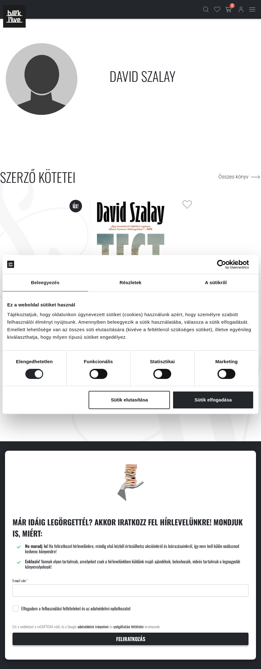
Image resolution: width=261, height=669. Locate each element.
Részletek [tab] (130, 282)
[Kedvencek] (217, 9)
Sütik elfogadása (213, 399)
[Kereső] (206, 9)
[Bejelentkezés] (241, 9)
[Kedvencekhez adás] (187, 204)
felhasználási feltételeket (61, 608)
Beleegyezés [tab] (45, 282)
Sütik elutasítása (129, 399)
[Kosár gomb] (229, 9)
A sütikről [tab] (216, 282)
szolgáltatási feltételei (128, 626)
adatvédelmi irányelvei (93, 626)
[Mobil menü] (252, 9)
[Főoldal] (14, 16)
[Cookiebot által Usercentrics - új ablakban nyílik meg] (226, 264)
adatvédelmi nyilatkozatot (110, 608)
